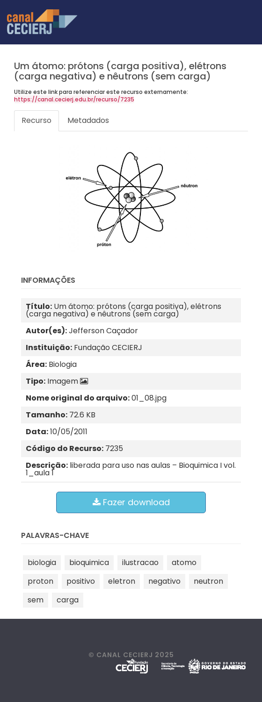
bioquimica (89, 562)
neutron (208, 581)
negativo (164, 581)
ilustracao (140, 562)
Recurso (36, 120)
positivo (80, 581)
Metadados (88, 120)
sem (36, 600)
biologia (42, 562)
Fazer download (131, 502)
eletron (121, 581)
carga (68, 600)
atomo (184, 562)
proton (40, 581)
